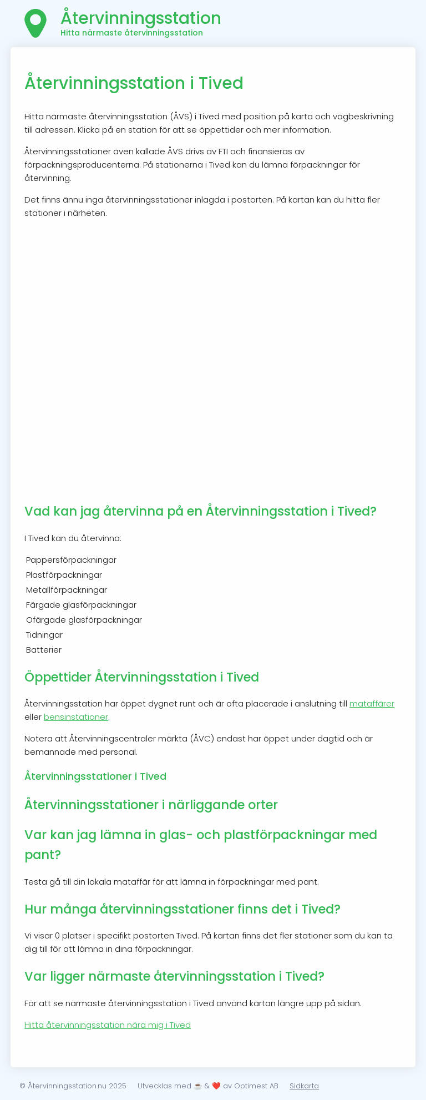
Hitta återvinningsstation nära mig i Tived (107, 1025)
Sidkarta (304, 1086)
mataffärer (371, 703)
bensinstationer (76, 717)
